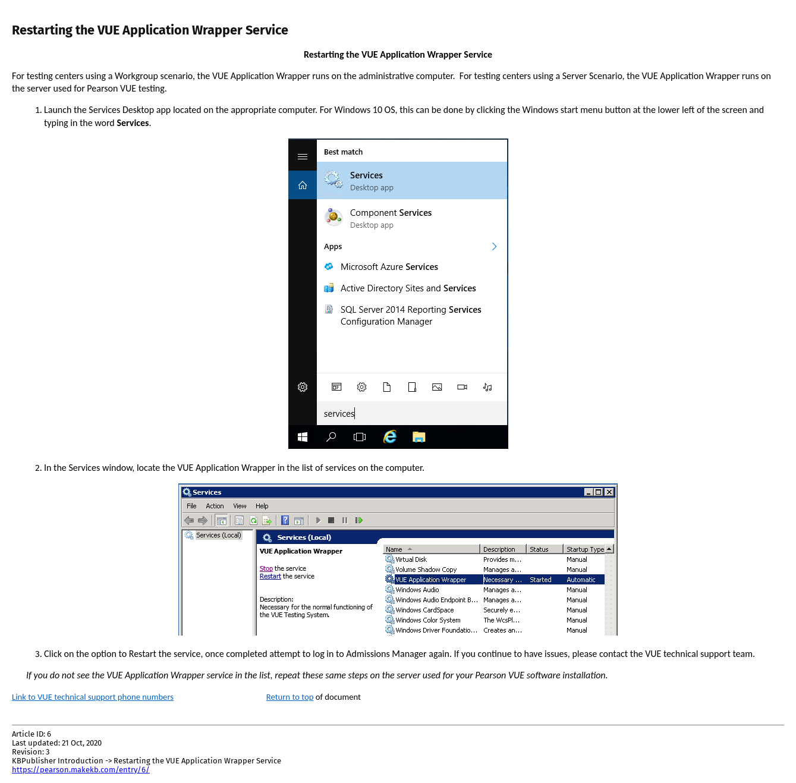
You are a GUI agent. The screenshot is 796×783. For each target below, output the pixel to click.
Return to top (290, 696)
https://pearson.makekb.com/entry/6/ (81, 769)
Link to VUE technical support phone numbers (93, 696)
